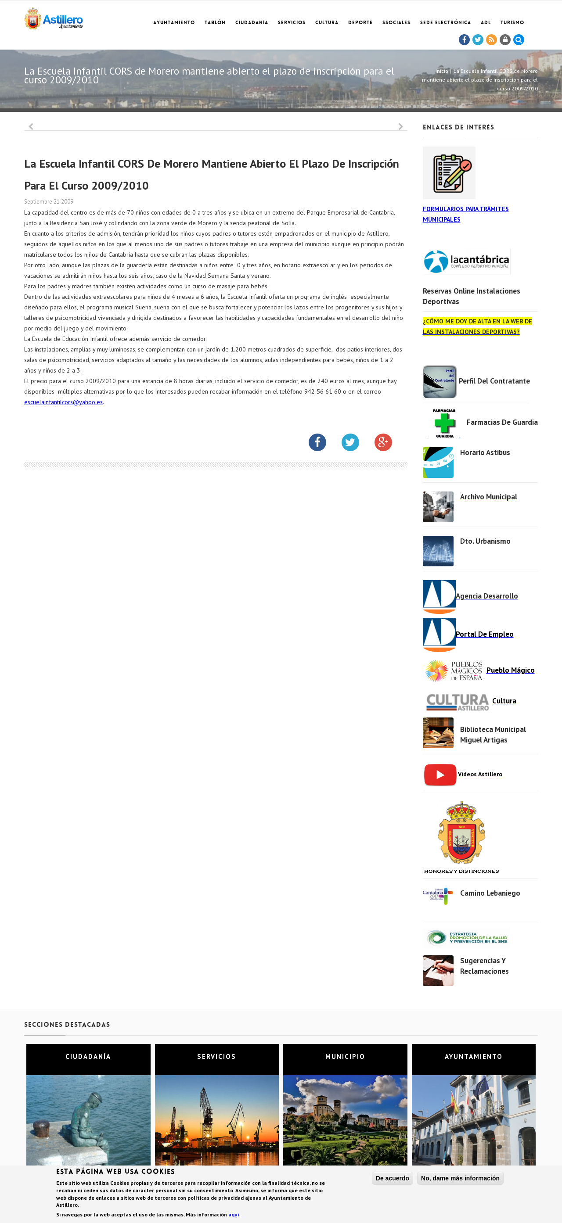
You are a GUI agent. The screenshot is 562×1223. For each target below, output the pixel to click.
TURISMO (512, 23)
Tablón (215, 23)
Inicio (442, 71)
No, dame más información (460, 1179)
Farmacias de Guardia (502, 422)
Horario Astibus (485, 452)
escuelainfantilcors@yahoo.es (63, 402)
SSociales (396, 23)
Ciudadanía (251, 23)
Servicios (292, 23)
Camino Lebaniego (490, 893)
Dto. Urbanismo (485, 541)
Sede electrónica (445, 23)
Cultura (327, 23)
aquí (233, 1215)
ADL (486, 23)
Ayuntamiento (174, 23)
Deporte (360, 23)
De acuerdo (392, 1179)
